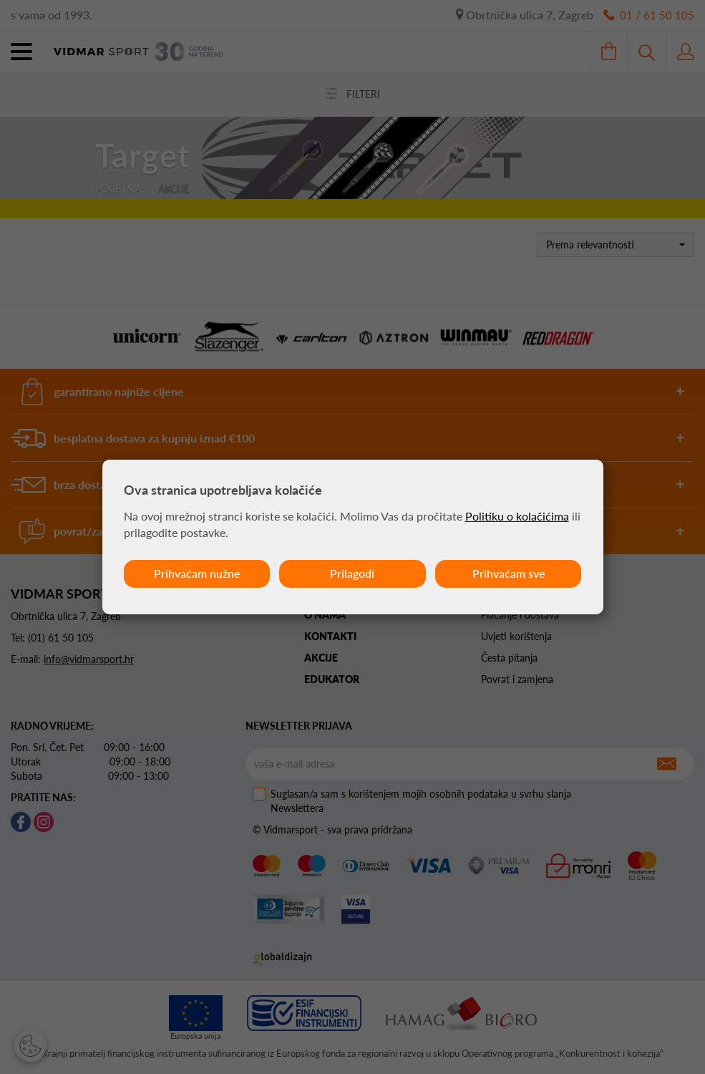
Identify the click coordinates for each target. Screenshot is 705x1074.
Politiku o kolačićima (517, 516)
